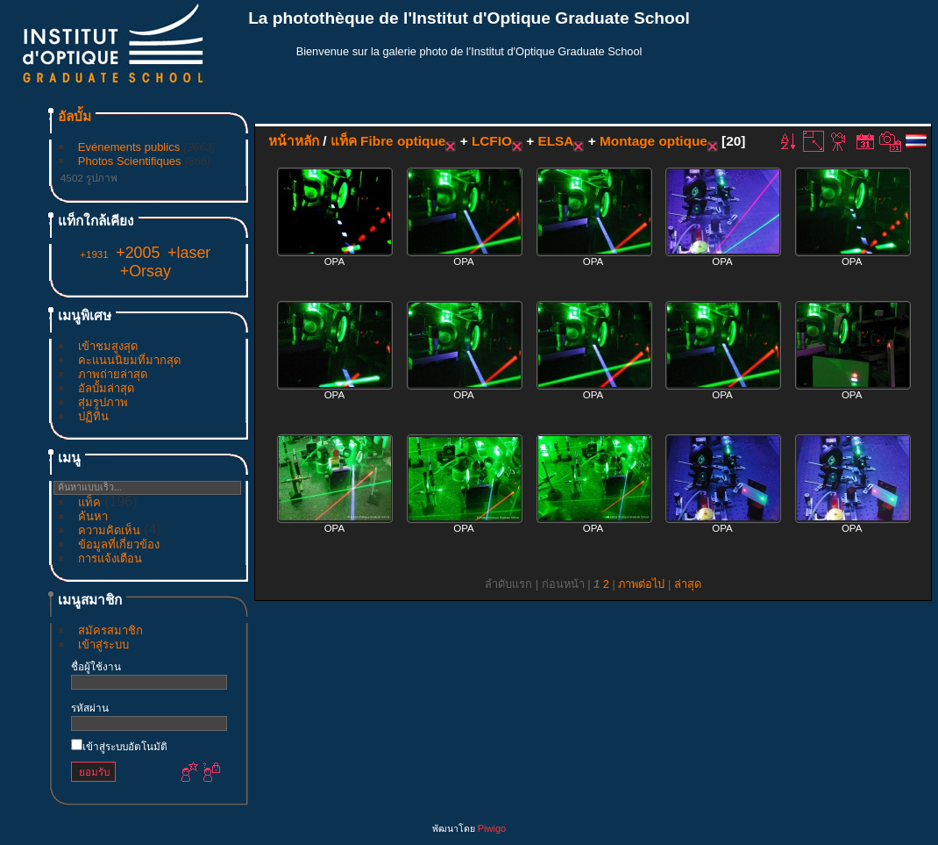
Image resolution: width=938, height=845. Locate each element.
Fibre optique (402, 140)
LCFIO (492, 140)
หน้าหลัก (293, 140)
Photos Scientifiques (129, 161)
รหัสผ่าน (90, 707)
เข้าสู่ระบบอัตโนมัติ (119, 746)
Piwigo (492, 828)
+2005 (138, 252)
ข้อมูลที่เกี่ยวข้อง (119, 544)
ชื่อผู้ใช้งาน (96, 666)
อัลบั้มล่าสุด (106, 388)
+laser (188, 252)
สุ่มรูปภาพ (103, 402)
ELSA (555, 140)
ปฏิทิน (93, 416)
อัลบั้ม (74, 116)
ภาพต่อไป (641, 584)
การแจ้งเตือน (110, 558)
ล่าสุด (687, 584)
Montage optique (653, 140)
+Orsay (145, 271)
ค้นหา (93, 516)
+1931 (94, 254)
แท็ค (89, 502)
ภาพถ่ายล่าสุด (112, 374)
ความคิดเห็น (109, 530)
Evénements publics (129, 147)
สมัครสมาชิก (110, 630)
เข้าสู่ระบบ (103, 644)
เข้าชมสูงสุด (108, 346)
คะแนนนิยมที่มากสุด (129, 360)
